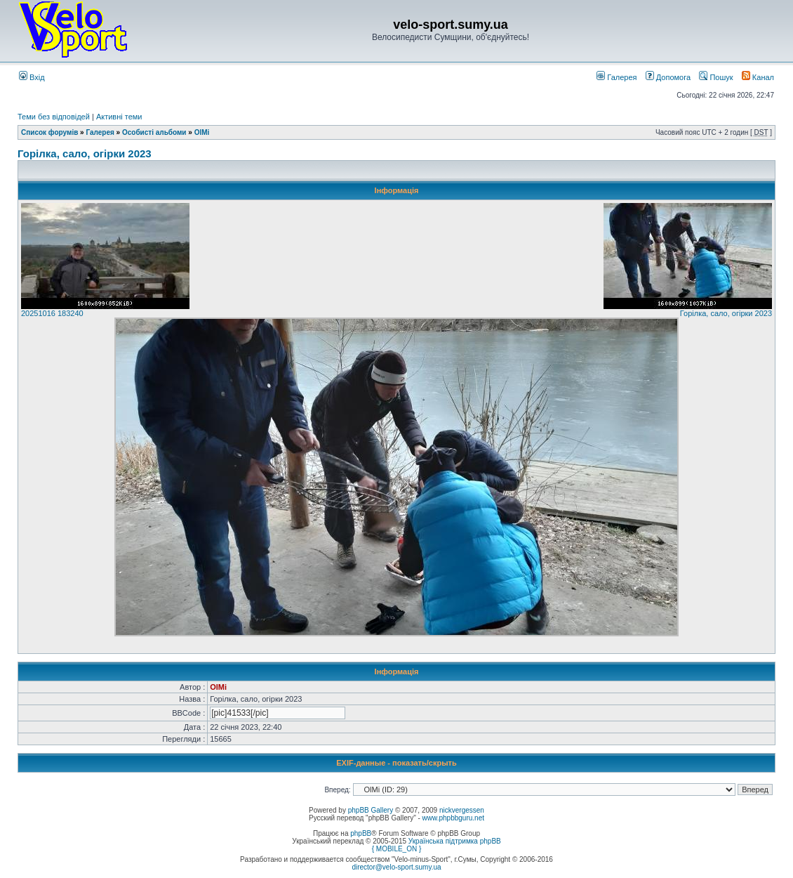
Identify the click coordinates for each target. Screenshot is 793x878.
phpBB (360, 833)
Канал (758, 77)
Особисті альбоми (155, 132)
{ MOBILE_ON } (397, 849)
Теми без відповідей (54, 116)
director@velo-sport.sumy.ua (396, 867)
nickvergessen (461, 810)
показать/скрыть (424, 763)
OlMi (202, 132)
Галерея (617, 77)
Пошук (716, 77)
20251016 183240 (52, 313)
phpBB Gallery (370, 810)
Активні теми (119, 116)
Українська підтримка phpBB (454, 841)
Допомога (668, 77)
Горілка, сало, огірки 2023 (85, 153)
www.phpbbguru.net (453, 818)
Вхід (32, 77)
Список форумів (49, 132)
